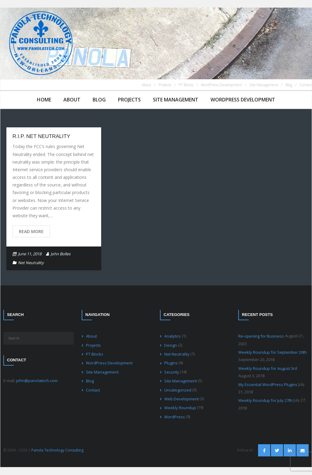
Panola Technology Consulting (57, 450)
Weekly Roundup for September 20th (272, 352)
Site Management (263, 84)
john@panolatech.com (37, 380)
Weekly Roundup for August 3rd (267, 368)
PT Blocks (186, 84)
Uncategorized (177, 390)
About (146, 84)
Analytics (172, 336)
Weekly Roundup (180, 407)
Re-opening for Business (261, 336)
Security (171, 372)
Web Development (181, 399)
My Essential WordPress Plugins (267, 384)
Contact (306, 84)
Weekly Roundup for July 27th (265, 400)
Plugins (171, 363)
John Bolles (60, 254)
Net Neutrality (31, 262)
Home (44, 99)
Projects (164, 84)
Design (170, 345)
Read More (31, 231)
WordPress (174, 417)
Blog (288, 84)
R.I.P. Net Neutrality (41, 136)
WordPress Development (221, 84)
